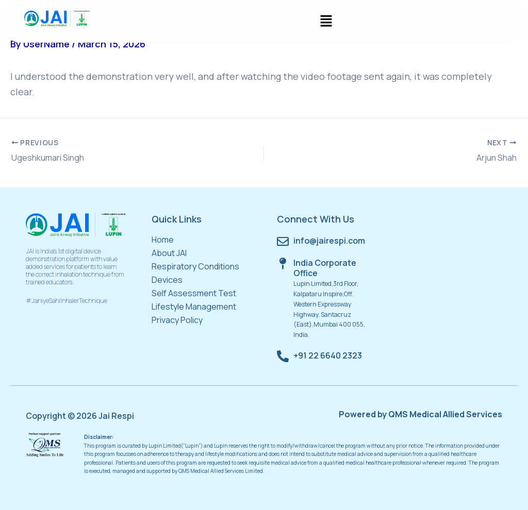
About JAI (169, 253)
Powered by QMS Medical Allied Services (420, 414)
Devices (167, 279)
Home (163, 239)
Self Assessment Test (194, 293)
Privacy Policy (177, 320)
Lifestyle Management (194, 306)
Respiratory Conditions (195, 266)
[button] (326, 21)
